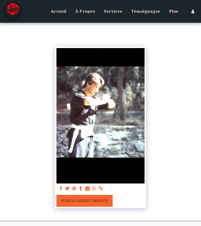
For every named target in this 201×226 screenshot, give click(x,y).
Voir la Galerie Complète (84, 200)
